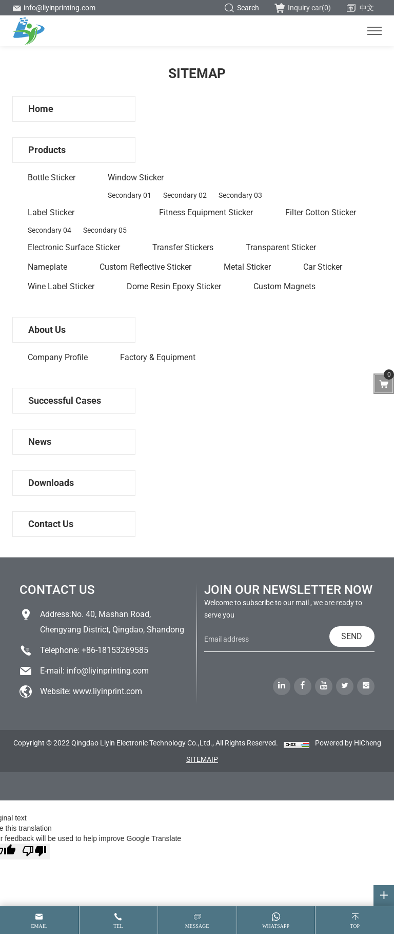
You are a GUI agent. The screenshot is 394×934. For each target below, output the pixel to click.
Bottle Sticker (51, 177)
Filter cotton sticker (320, 212)
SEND (351, 636)
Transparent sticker (281, 247)
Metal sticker (247, 267)
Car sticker (322, 267)
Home (40, 108)
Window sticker (136, 177)
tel (118, 926)
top (355, 926)
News (39, 441)
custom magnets (284, 286)
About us (47, 329)
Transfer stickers (182, 247)
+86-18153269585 (115, 650)
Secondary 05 (105, 230)
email (39, 926)
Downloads (51, 482)
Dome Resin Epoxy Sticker (174, 286)
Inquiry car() (302, 8)
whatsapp (275, 926)
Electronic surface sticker (74, 247)
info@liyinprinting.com (53, 8)
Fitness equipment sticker (206, 212)
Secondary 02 (185, 195)
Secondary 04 (49, 230)
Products (47, 149)
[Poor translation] (34, 852)
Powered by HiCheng (348, 743)
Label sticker (51, 212)
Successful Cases (64, 400)
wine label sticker (61, 286)
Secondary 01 (129, 195)
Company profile (58, 357)
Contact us (50, 523)
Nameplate (47, 267)
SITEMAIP (202, 759)
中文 (360, 8)
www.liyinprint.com (107, 691)
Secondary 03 (240, 195)
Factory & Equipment (157, 357)
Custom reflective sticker (145, 267)
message (197, 926)
